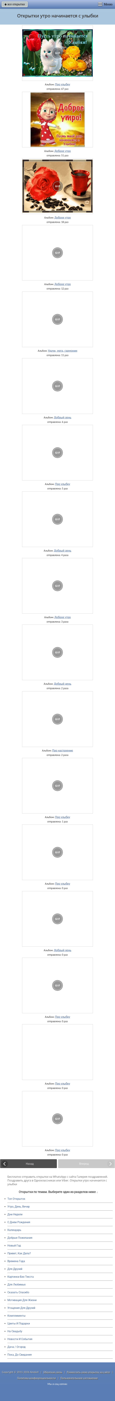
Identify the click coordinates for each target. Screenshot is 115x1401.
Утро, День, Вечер (18, 1206)
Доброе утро (62, 150)
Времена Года (16, 1261)
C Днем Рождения (18, 1222)
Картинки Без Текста (20, 1276)
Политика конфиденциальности (36, 1378)
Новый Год (14, 1245)
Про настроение (62, 750)
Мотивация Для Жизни (22, 1300)
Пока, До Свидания (19, 1354)
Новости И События (19, 1339)
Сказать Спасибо (18, 1292)
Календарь (14, 1230)
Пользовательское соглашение (79, 1378)
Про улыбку (62, 84)
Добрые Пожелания (19, 1237)
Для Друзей (14, 1269)
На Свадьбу (14, 1331)
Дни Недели (14, 1214)
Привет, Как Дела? (19, 1253)
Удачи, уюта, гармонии (62, 350)
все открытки (15, 4)
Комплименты (16, 1315)
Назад (30, 1164)
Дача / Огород (16, 1346)
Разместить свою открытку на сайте (88, 1372)
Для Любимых (16, 1284)
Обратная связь (52, 1372)
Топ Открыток (16, 1198)
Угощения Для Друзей (21, 1308)
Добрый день (62, 417)
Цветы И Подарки (18, 1323)
